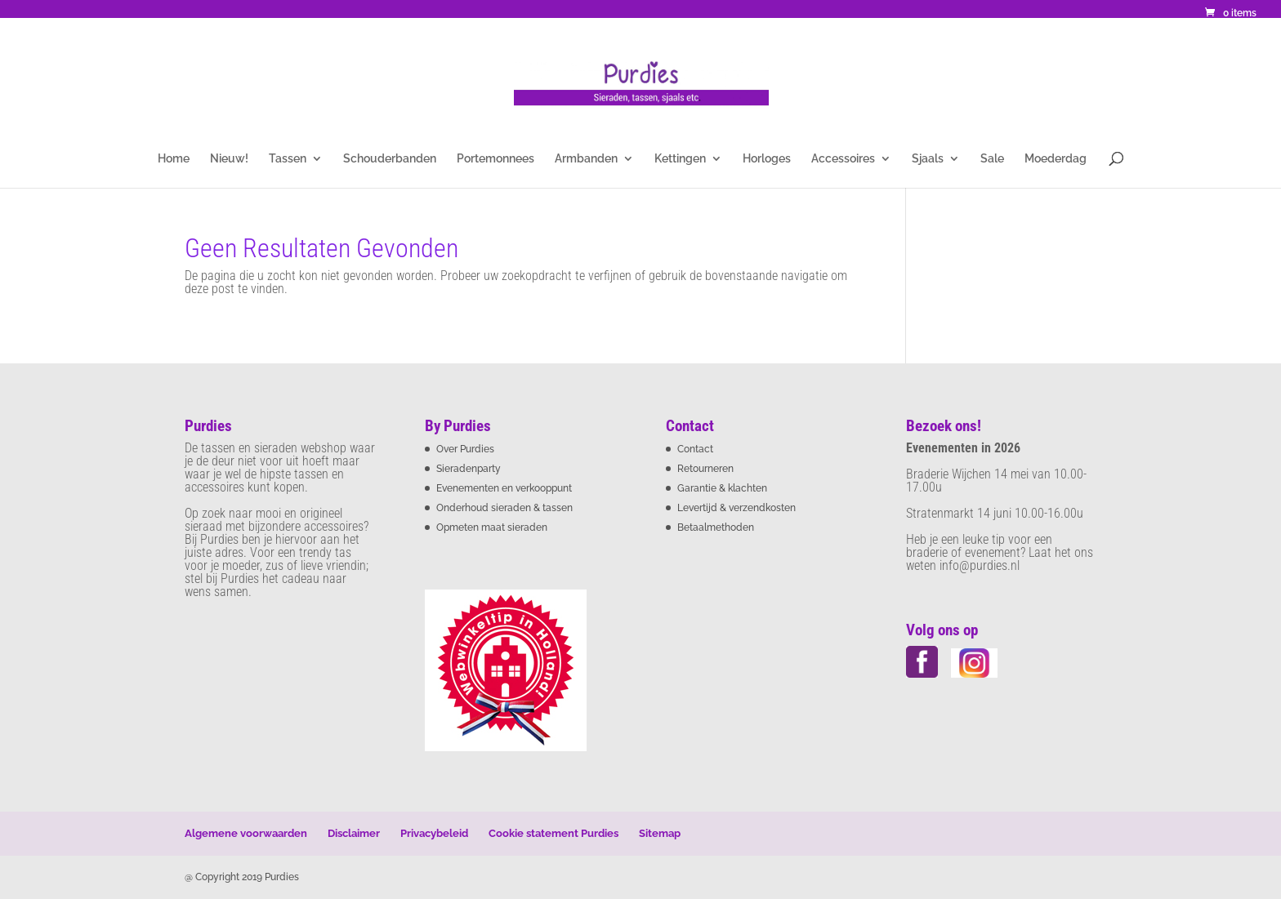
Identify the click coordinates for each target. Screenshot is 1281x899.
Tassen (287, 159)
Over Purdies (465, 449)
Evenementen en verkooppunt (504, 488)
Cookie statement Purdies (553, 833)
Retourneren (705, 468)
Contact (695, 449)
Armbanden (586, 159)
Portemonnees (495, 159)
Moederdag (1055, 159)
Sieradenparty (468, 468)
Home (174, 159)
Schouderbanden (389, 159)
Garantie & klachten (722, 488)
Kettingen (680, 159)
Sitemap (660, 833)
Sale (992, 159)
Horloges (767, 159)
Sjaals (928, 159)
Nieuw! (229, 159)
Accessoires (843, 159)
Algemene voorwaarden (246, 833)
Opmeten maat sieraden (491, 527)
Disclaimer (354, 833)
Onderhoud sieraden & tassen (504, 508)
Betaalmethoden (715, 527)
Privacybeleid (434, 833)
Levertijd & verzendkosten (736, 508)
